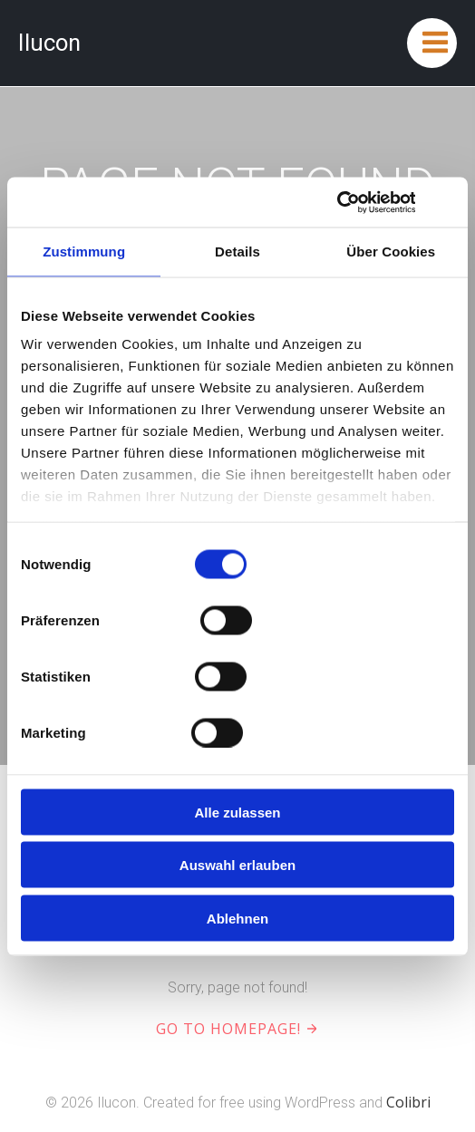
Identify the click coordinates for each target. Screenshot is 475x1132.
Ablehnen (237, 917)
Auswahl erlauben (237, 865)
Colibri (408, 1102)
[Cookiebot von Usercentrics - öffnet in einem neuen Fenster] (336, 202)
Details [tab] (237, 251)
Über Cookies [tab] (390, 251)
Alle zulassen (237, 811)
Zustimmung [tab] (84, 251)
